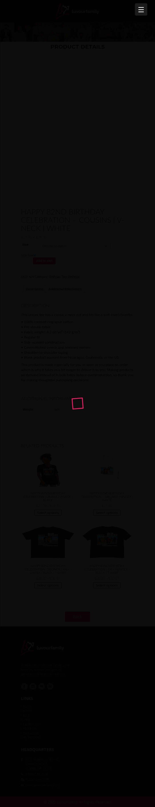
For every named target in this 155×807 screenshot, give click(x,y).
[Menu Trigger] (141, 9)
